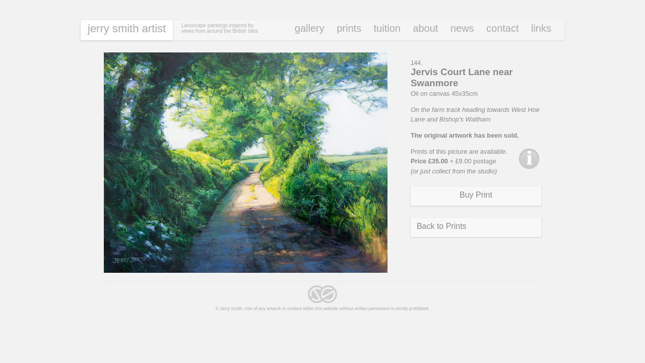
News (462, 28)
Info (529, 159)
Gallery (310, 28)
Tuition (387, 28)
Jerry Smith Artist (127, 28)
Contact (502, 28)
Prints (349, 28)
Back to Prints (442, 226)
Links (541, 28)
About (425, 28)
